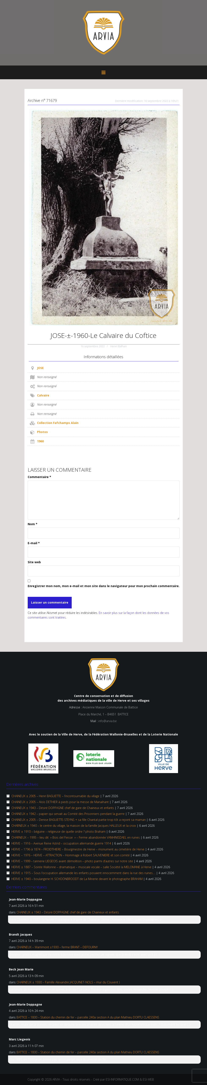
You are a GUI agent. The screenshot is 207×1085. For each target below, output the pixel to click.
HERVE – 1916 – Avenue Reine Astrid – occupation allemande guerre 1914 (61, 843)
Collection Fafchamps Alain (57, 423)
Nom (32, 524)
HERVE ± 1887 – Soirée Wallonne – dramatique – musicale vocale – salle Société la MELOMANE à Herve (81, 867)
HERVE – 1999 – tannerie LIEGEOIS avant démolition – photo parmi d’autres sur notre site (72, 861)
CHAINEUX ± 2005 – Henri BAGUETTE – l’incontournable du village (55, 796)
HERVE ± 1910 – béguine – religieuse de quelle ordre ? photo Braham (58, 831)
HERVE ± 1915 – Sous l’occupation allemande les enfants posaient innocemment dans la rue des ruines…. (83, 873)
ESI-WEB (148, 1079)
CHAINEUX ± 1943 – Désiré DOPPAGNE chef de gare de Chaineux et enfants (62, 808)
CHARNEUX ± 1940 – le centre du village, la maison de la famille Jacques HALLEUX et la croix (73, 826)
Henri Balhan (118, 346)
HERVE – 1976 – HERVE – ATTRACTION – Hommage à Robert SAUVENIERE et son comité (70, 855)
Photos (42, 432)
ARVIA (56, 1079)
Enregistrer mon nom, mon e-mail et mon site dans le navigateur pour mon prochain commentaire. (104, 586)
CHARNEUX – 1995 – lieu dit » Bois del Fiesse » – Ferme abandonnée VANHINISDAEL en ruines (75, 837)
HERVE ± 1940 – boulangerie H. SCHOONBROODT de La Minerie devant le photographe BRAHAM (77, 879)
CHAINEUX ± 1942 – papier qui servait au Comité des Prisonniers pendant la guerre (68, 814)
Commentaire (39, 477)
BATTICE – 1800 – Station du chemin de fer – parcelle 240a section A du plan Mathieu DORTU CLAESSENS (87, 1017)
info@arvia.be (107, 721)
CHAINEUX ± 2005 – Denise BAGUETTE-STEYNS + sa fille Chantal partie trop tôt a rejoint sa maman (78, 820)
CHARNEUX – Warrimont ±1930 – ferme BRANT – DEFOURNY (57, 947)
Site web (34, 562)
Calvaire (43, 395)
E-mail (34, 543)
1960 (40, 441)
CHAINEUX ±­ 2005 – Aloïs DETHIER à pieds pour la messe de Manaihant (60, 802)
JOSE (40, 368)
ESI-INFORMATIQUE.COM (122, 1079)
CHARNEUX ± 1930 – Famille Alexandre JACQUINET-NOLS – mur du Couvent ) (68, 982)
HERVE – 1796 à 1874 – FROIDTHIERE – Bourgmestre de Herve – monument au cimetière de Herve (77, 849)
